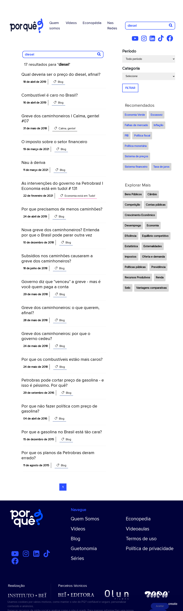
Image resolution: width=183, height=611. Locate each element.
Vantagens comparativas (151, 288)
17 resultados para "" (47, 64)
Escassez (156, 115)
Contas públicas (155, 205)
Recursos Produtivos (137, 277)
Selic (127, 288)
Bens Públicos (133, 194)
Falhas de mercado (136, 125)
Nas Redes (112, 25)
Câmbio (152, 194)
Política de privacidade (150, 549)
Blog (75, 539)
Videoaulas (137, 529)
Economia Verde (135, 115)
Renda (160, 277)
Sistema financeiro (136, 167)
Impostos (130, 256)
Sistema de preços (136, 156)
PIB (126, 135)
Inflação (158, 125)
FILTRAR (130, 88)
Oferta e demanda (153, 256)
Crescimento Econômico (140, 215)
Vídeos (71, 23)
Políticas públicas (135, 267)
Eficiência (130, 236)
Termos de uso (141, 539)
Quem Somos (85, 519)
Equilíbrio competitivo (155, 236)
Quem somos (54, 25)
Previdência (158, 267)
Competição (132, 205)
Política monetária (136, 146)
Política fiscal (142, 135)
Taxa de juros (161, 167)
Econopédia (92, 23)
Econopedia (138, 519)
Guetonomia (84, 549)
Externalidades (153, 246)
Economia (153, 225)
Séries (77, 558)
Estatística (131, 246)
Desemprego (133, 225)
